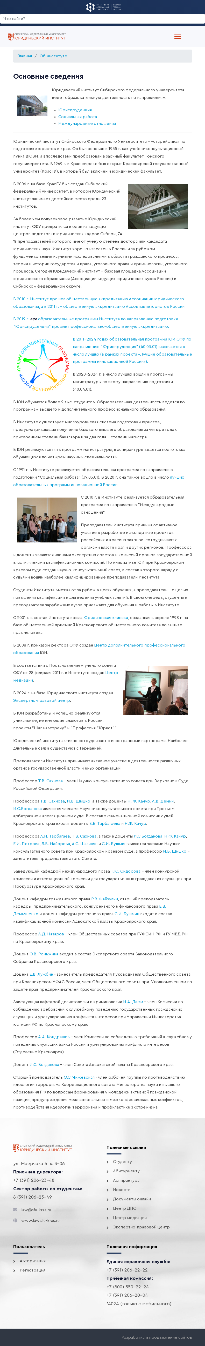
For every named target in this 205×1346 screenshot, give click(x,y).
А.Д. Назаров (51, 934)
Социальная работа (77, 117)
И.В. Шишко (78, 801)
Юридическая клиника (105, 618)
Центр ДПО (125, 1208)
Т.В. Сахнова (50, 781)
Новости (121, 1190)
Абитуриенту (126, 1171)
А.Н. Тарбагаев (55, 836)
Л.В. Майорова (55, 844)
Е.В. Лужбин (41, 974)
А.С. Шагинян (84, 844)
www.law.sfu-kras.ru (40, 1221)
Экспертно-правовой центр (41, 700)
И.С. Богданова (44, 1065)
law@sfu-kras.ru (36, 1210)
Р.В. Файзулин (104, 899)
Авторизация (33, 1261)
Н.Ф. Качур (135, 823)
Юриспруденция (75, 110)
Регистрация (32, 1270)
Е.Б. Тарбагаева (104, 823)
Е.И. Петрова (26, 844)
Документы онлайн (132, 1199)
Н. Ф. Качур (139, 801)
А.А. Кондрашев (54, 1037)
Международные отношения (87, 123)
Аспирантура (126, 1180)
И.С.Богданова (27, 809)
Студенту (122, 1162)
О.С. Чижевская (79, 1077)
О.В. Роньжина (44, 954)
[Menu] (177, 36)
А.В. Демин (163, 801)
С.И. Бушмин (114, 844)
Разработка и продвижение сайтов (157, 1337)
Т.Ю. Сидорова (125, 871)
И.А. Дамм (133, 1002)
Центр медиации (130, 1218)
